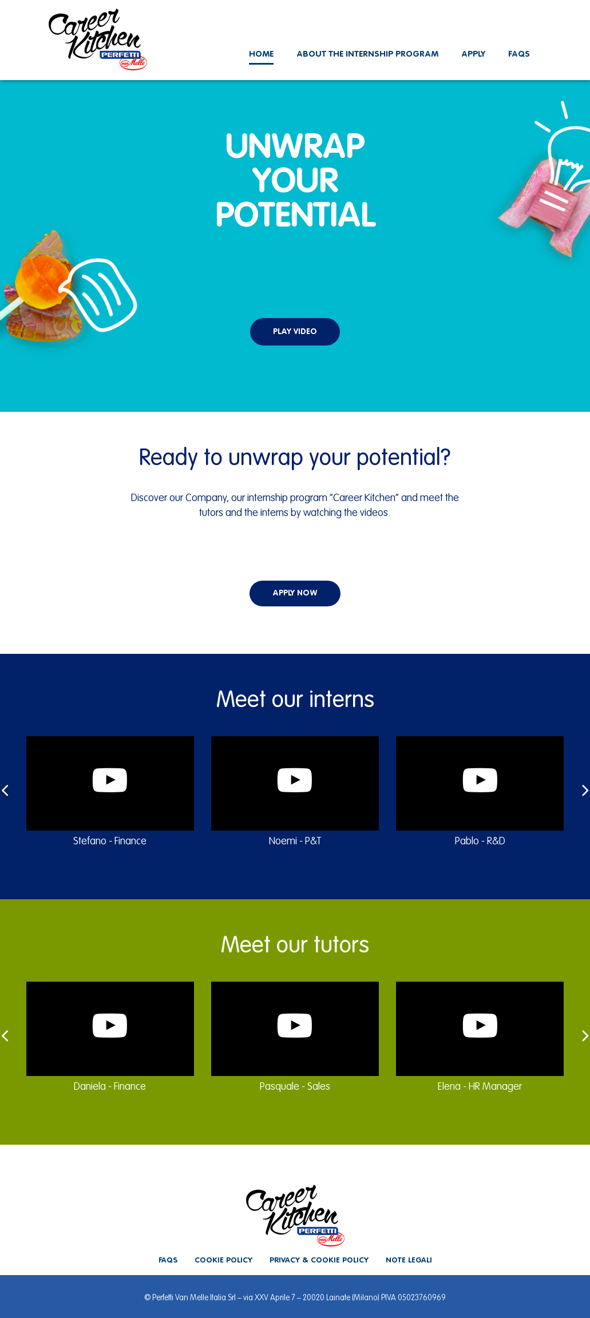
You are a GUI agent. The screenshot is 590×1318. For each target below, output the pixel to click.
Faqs (519, 54)
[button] (295, 306)
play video (295, 332)
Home (261, 54)
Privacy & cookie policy (319, 1260)
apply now (295, 593)
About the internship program (367, 54)
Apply (473, 54)
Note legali (409, 1260)
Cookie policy (223, 1260)
